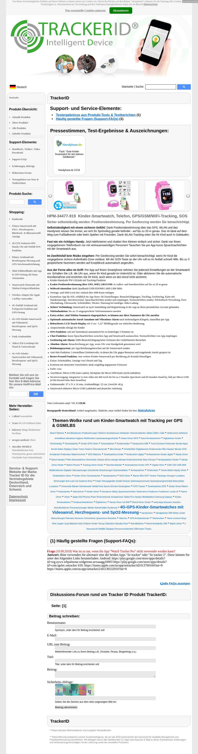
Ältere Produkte (20, 122)
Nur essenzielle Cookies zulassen (85, 10)
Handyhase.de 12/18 (69, 170)
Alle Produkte (19, 128)
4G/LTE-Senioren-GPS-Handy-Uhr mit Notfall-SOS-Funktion (26, 247)
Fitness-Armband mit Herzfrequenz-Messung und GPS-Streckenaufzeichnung (26, 261)
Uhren (23, 440)
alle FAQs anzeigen (176, 583)
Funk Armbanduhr (21, 336)
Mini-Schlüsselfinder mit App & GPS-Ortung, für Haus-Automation (27, 274)
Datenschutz (150, 4)
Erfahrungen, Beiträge (23, 166)
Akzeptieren (120, 10)
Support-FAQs (19, 159)
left (50, 196)
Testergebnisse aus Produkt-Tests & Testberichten (96, 115)
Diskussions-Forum (22, 172)
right (188, 196)
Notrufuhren (146, 410)
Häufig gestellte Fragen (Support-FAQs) (87, 119)
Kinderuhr (17, 219)
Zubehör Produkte (21, 133)
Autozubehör (22, 416)
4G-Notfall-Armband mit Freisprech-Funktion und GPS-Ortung (24, 309)
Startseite (127, 86)
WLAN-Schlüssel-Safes (26, 423)
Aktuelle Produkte (21, 117)
